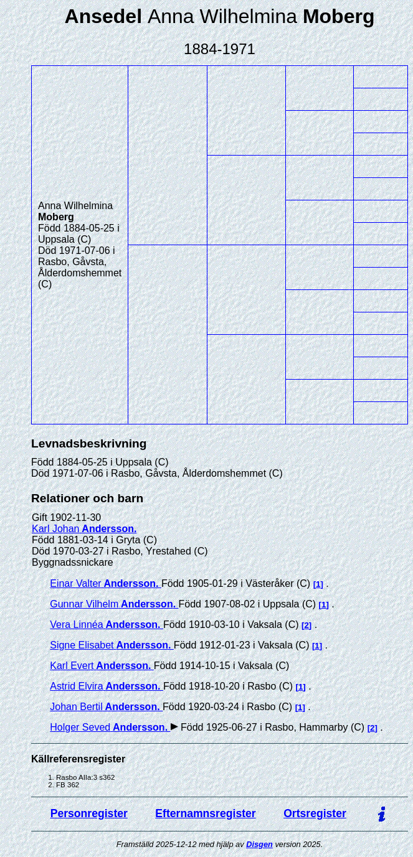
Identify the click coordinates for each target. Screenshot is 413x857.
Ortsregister (314, 813)
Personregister (89, 813)
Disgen (259, 844)
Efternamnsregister (205, 813)
